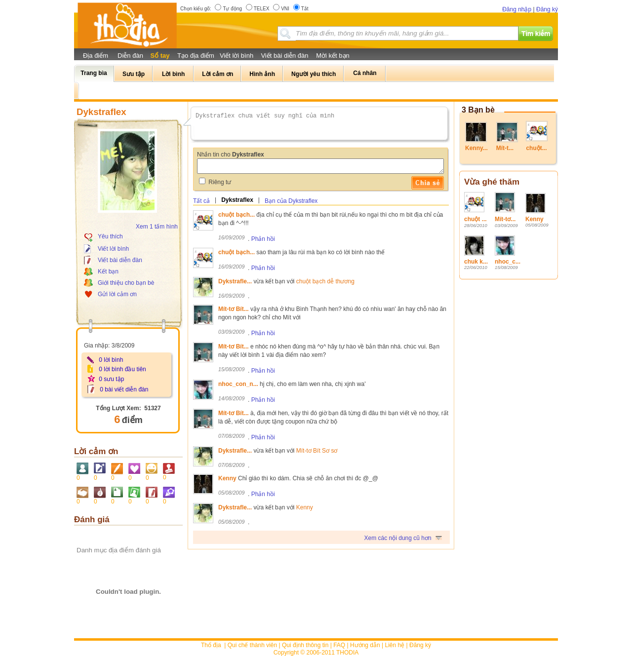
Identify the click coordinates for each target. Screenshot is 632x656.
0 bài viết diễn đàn (124, 389)
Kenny (534, 219)
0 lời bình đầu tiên (122, 369)
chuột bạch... (236, 214)
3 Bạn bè (478, 110)
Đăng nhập (516, 9)
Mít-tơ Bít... (233, 309)
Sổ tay (159, 55)
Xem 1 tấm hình (157, 226)
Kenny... (476, 148)
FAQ (339, 645)
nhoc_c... (507, 261)
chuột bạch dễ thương (325, 281)
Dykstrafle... (235, 281)
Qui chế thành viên (252, 645)
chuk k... (476, 261)
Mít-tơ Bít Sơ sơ (317, 450)
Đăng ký (547, 9)
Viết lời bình (236, 55)
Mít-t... (505, 148)
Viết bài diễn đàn (284, 55)
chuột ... (475, 219)
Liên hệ (395, 645)
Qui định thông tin (305, 645)
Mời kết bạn (333, 55)
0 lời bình (111, 359)
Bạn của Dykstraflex (291, 200)
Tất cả (201, 200)
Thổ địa (211, 645)
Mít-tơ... (505, 219)
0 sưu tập (111, 379)
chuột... (536, 148)
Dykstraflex (237, 199)
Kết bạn (108, 271)
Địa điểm (95, 55)
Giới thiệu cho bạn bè (126, 282)
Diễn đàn (130, 55)
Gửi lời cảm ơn (117, 294)
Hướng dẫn (365, 645)
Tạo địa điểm (195, 55)
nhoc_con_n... (238, 384)
